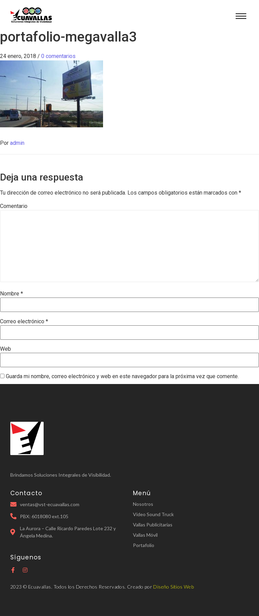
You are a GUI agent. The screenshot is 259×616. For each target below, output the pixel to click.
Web (5, 349)
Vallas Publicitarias (152, 524)
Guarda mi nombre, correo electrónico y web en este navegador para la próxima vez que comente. (122, 376)
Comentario (13, 206)
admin (17, 143)
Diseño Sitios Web (173, 587)
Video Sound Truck (153, 514)
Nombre (11, 294)
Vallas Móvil (145, 535)
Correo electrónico (24, 321)
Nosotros (143, 504)
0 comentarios (58, 56)
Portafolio (143, 545)
